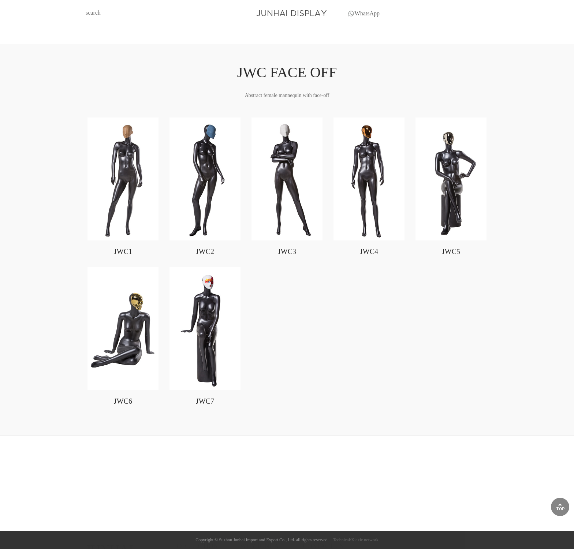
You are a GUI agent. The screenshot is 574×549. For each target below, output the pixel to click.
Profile (247, 517)
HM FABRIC (191, 517)
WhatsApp (367, 14)
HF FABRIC (190, 526)
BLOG (278, 35)
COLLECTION (226, 35)
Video (246, 535)
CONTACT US (391, 35)
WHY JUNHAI (330, 35)
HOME (173, 35)
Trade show (252, 526)
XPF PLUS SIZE (194, 535)
